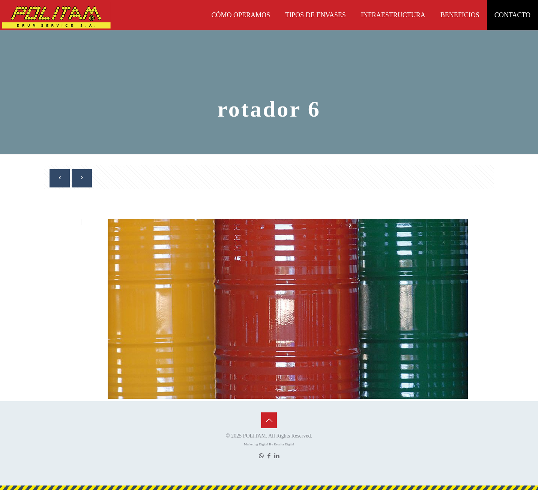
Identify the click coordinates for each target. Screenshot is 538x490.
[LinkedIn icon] (277, 456)
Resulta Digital (284, 444)
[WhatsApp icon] (261, 456)
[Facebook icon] (269, 456)
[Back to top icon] (269, 420)
